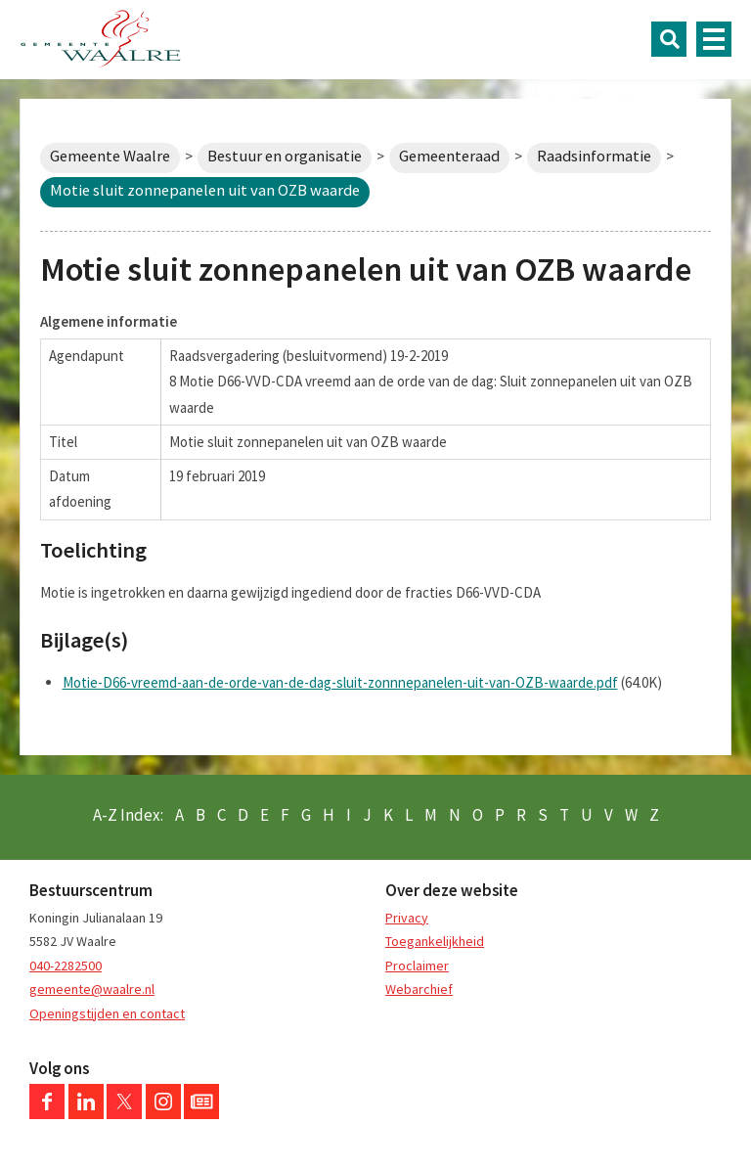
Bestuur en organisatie (284, 156)
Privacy (406, 917)
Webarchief (419, 989)
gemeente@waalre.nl (92, 989)
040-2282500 (65, 965)
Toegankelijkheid (434, 941)
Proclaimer (417, 965)
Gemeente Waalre (110, 156)
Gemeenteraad (449, 156)
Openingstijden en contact (107, 1013)
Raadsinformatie (594, 156)
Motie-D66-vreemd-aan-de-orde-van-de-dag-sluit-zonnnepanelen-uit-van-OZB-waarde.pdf (340, 682)
